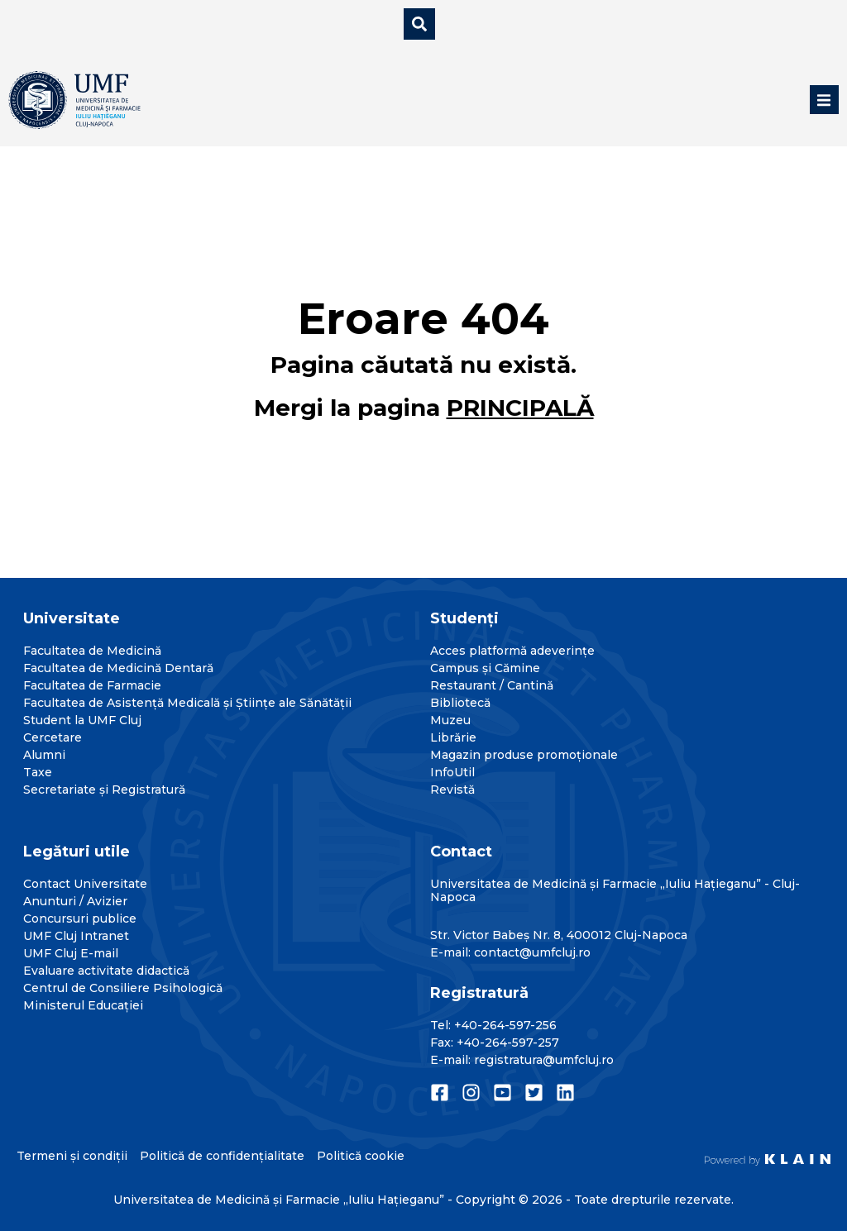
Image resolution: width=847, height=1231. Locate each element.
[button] (824, 99)
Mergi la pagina (424, 408)
